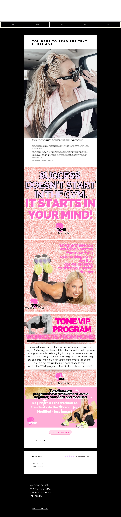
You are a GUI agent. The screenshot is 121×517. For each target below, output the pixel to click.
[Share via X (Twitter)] (36, 441)
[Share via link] (44, 441)
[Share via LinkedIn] (40, 441)
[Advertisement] (46, 11)
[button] (95, 27)
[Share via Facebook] (32, 441)
